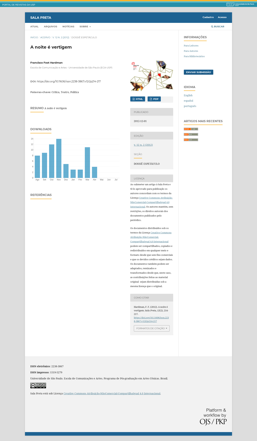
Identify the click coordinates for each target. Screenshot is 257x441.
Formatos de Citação (150, 328)
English (188, 95)
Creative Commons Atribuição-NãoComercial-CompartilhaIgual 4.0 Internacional (151, 202)
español (188, 100)
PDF (155, 99)
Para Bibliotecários (194, 56)
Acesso (222, 17)
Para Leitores (191, 45)
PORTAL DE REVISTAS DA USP (18, 5)
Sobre (84, 26)
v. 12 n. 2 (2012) (60, 37)
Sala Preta (40, 17)
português (190, 106)
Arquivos (50, 26)
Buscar (217, 26)
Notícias (68, 26)
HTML (139, 99)
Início (34, 37)
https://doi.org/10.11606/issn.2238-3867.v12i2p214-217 (69, 81)
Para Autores (191, 51)
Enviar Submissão (198, 72)
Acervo (45, 37)
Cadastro (208, 17)
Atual (34, 26)
